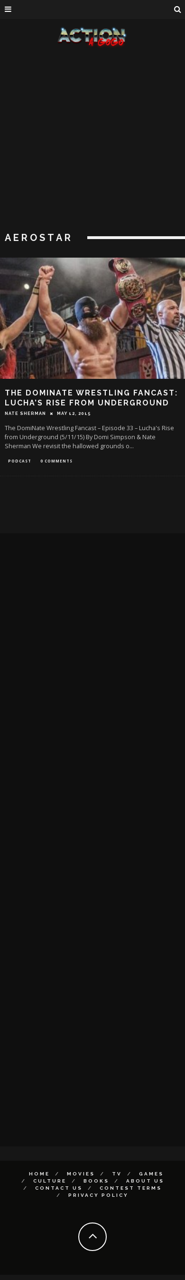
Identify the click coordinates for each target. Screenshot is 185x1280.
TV (117, 1173)
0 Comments (56, 460)
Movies (81, 1173)
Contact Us (59, 1188)
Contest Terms (131, 1188)
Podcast (19, 460)
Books (96, 1181)
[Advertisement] (89, 141)
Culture (49, 1181)
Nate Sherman (25, 413)
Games (151, 1173)
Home (39, 1173)
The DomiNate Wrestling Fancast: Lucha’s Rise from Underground (91, 397)
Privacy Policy (98, 1195)
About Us (145, 1181)
